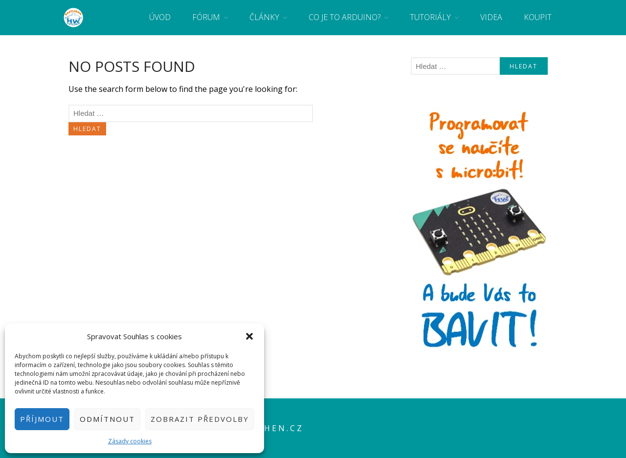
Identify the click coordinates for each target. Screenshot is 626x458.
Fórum (206, 17)
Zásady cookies (130, 441)
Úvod (160, 17)
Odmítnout (107, 419)
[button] (249, 336)
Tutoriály (430, 17)
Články (264, 17)
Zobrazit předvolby (200, 419)
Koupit (538, 17)
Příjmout (42, 419)
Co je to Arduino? (344, 17)
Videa (491, 17)
